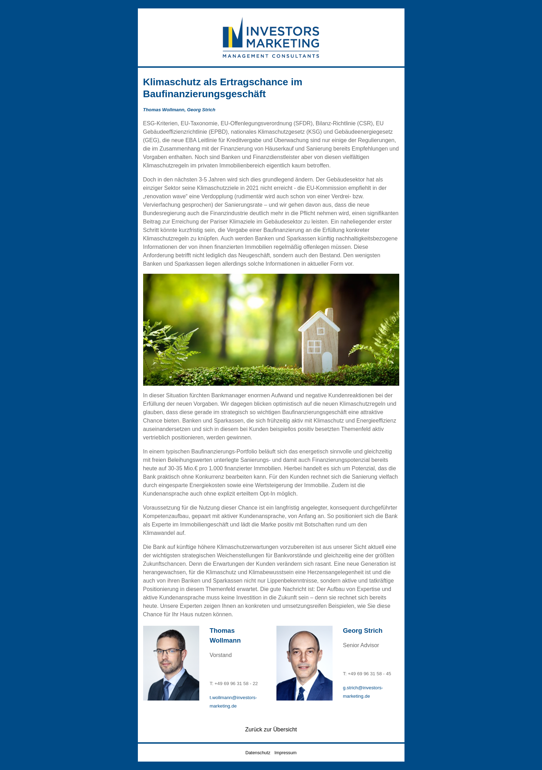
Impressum (285, 752)
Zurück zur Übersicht (271, 729)
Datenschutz (258, 752)
